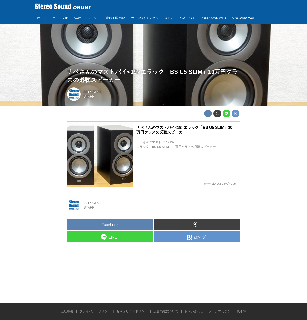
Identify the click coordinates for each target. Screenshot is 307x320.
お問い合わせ (193, 311)
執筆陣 (241, 311)
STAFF (88, 96)
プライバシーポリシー (95, 311)
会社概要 (67, 311)
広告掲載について (166, 311)
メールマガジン (220, 311)
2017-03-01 (92, 92)
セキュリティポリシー (132, 311)
